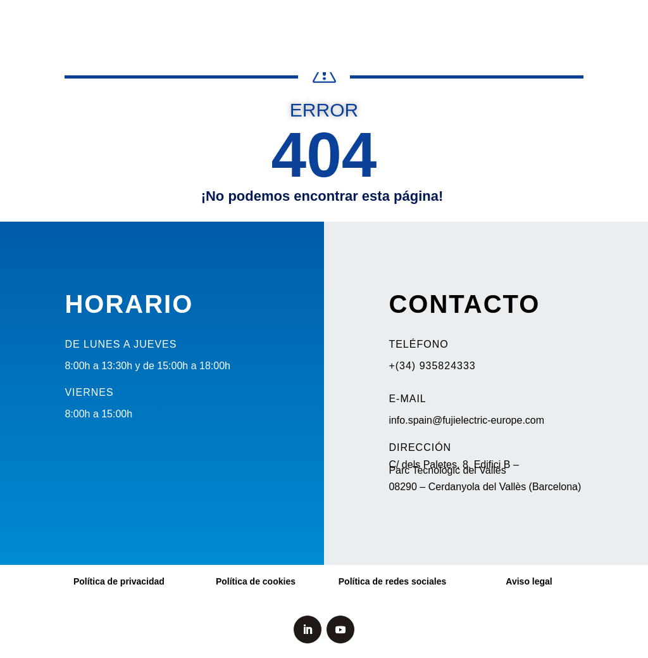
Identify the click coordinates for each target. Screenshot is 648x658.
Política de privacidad (119, 581)
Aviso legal (529, 581)
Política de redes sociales (392, 581)
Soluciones (355, 23)
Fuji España (496, 23)
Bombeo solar (155, 23)
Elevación (222, 23)
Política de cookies (256, 581)
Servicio (424, 23)
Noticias (92, 23)
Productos (281, 23)
